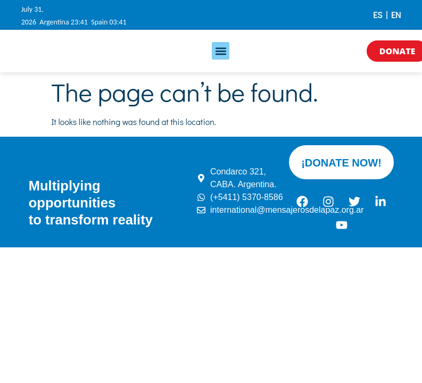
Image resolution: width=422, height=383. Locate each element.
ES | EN (387, 14)
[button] (220, 51)
